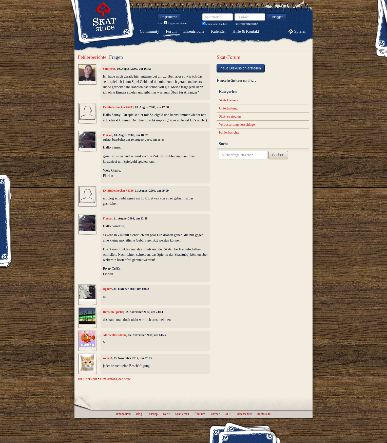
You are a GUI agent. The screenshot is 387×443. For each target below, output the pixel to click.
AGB (228, 414)
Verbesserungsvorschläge (237, 124)
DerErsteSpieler (113, 312)
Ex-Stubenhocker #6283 (118, 107)
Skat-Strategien (230, 116)
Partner (215, 414)
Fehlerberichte (92, 57)
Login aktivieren (175, 23)
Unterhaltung (228, 108)
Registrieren (169, 17)
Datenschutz (244, 414)
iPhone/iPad (123, 414)
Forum (171, 31)
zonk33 (107, 358)
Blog (139, 414)
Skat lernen (182, 414)
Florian (107, 135)
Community (149, 31)
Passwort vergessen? (246, 23)
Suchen (278, 155)
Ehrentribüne (194, 31)
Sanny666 (109, 68)
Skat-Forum (228, 57)
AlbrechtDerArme (114, 335)
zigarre (107, 289)
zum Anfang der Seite (115, 379)
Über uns (199, 414)
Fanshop (152, 414)
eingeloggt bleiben (214, 23)
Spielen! (301, 31)
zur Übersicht (87, 379)
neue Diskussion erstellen (240, 68)
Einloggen (277, 17)
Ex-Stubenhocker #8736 (118, 190)
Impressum (263, 414)
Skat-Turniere (228, 100)
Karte (166, 414)
